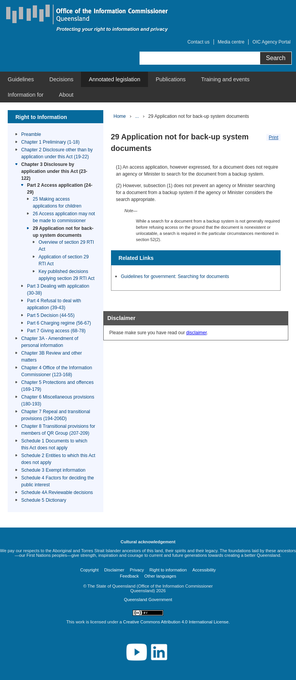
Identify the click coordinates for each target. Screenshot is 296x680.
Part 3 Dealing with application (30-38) (58, 289)
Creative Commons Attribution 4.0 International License (176, 622)
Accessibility (204, 570)
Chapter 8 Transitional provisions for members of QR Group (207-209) (58, 430)
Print (273, 137)
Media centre (231, 42)
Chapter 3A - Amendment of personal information (49, 342)
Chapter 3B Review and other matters (51, 356)
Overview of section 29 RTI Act (66, 246)
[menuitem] (21, 79)
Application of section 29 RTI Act (64, 260)
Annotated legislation (114, 79)
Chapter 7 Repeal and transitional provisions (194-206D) (55, 415)
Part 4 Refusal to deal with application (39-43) (54, 304)
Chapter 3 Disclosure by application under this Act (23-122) (54, 171)
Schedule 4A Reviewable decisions (57, 492)
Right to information (168, 570)
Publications (171, 79)
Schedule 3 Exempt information (53, 470)
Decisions (61, 79)
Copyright (89, 570)
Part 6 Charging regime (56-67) (59, 323)
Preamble (31, 134)
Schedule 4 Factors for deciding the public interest (57, 481)
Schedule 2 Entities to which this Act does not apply (58, 459)
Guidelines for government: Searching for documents (175, 276)
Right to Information (41, 117)
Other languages (160, 576)
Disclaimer (114, 570)
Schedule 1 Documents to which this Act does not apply (54, 444)
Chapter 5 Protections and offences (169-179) (57, 386)
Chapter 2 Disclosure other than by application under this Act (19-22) (56, 153)
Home (120, 116)
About (66, 95)
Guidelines (21, 79)
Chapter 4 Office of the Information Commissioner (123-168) (56, 371)
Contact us (198, 42)
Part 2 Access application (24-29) (59, 189)
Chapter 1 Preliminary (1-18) (50, 142)
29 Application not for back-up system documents (63, 232)
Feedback (129, 576)
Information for (26, 95)
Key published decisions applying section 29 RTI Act (66, 275)
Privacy (137, 570)
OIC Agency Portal (271, 42)
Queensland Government (148, 599)
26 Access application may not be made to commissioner (64, 217)
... (137, 116)
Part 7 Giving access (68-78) (56, 330)
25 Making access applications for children (57, 202)
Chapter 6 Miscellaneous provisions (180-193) (57, 400)
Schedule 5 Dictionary (43, 500)
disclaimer (196, 332)
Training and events (225, 79)
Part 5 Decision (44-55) (50, 315)
